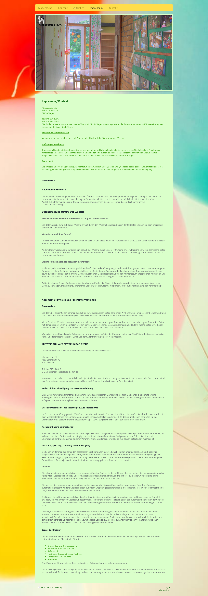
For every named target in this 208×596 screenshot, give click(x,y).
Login (167, 587)
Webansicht (164, 590)
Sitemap (58, 587)
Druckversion (46, 587)
